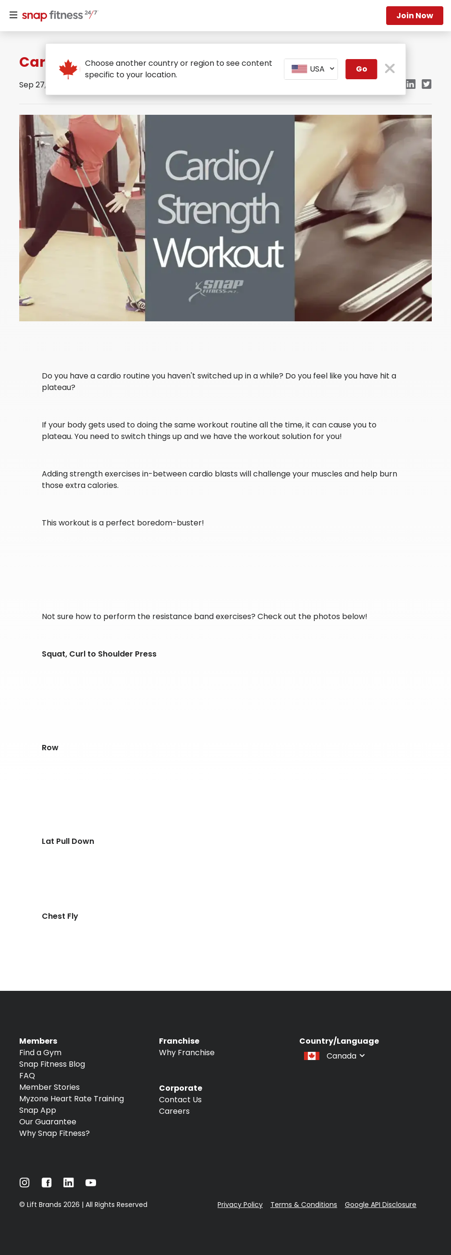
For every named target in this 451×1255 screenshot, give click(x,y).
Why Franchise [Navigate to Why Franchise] (187, 1052)
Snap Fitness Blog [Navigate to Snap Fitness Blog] (52, 1064)
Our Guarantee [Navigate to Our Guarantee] (47, 1121)
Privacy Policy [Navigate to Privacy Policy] (240, 1204)
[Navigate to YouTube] (90, 1185)
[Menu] (13, 15)
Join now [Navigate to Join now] (414, 15)
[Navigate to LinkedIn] (68, 1184)
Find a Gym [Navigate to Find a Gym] (40, 1052)
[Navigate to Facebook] (46, 1185)
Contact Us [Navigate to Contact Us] (180, 1099)
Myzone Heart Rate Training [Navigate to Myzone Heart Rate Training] (71, 1098)
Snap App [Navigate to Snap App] (37, 1110)
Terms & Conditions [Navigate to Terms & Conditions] (303, 1204)
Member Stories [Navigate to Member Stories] (49, 1087)
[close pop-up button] (390, 69)
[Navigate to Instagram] (24, 1185)
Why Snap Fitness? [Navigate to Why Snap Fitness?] (54, 1133)
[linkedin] (410, 84)
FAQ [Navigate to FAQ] (27, 1075)
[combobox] (311, 69)
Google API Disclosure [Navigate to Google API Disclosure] (380, 1204)
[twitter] (427, 84)
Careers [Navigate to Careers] (174, 1111)
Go (361, 68)
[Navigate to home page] (58, 17)
